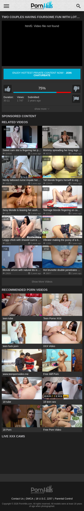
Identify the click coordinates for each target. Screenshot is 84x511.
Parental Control (64, 498)
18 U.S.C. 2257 (44, 498)
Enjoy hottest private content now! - (42, 74)
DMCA (29, 498)
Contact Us (17, 498)
